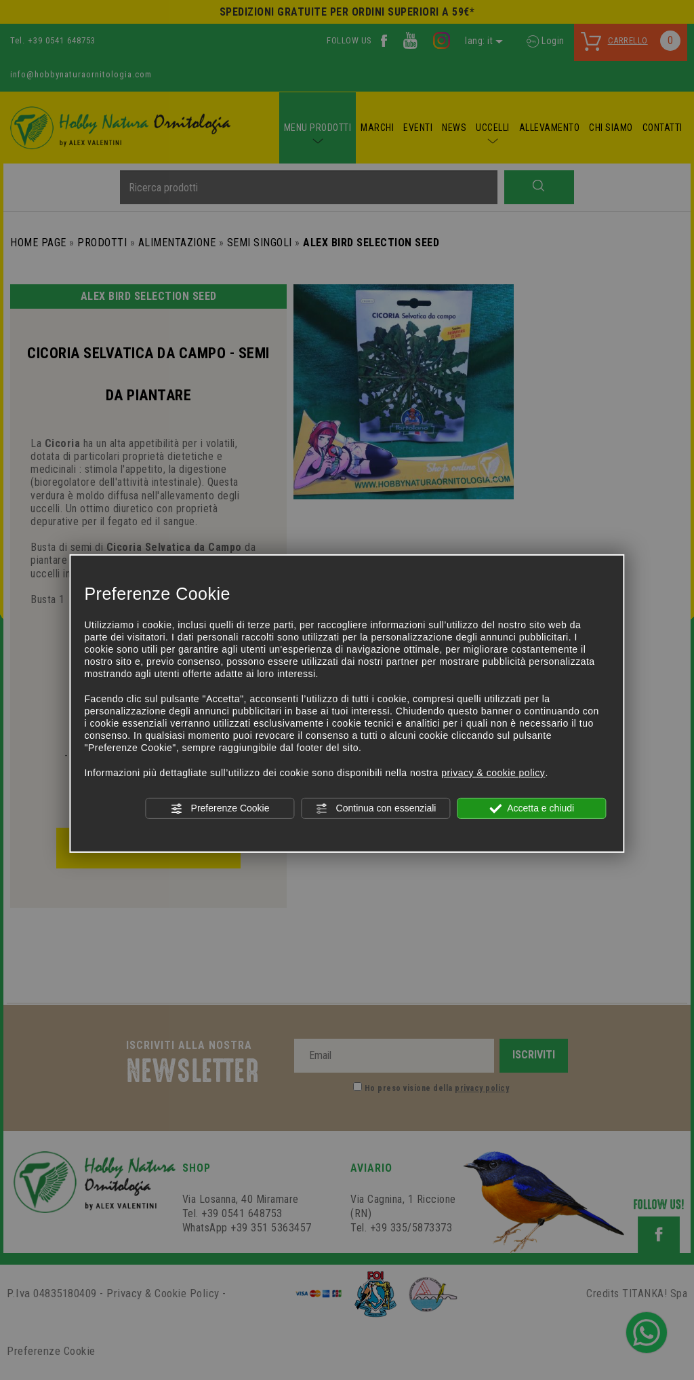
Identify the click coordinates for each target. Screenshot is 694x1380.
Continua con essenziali (376, 809)
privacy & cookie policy (493, 772)
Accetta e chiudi (531, 809)
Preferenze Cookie (220, 809)
